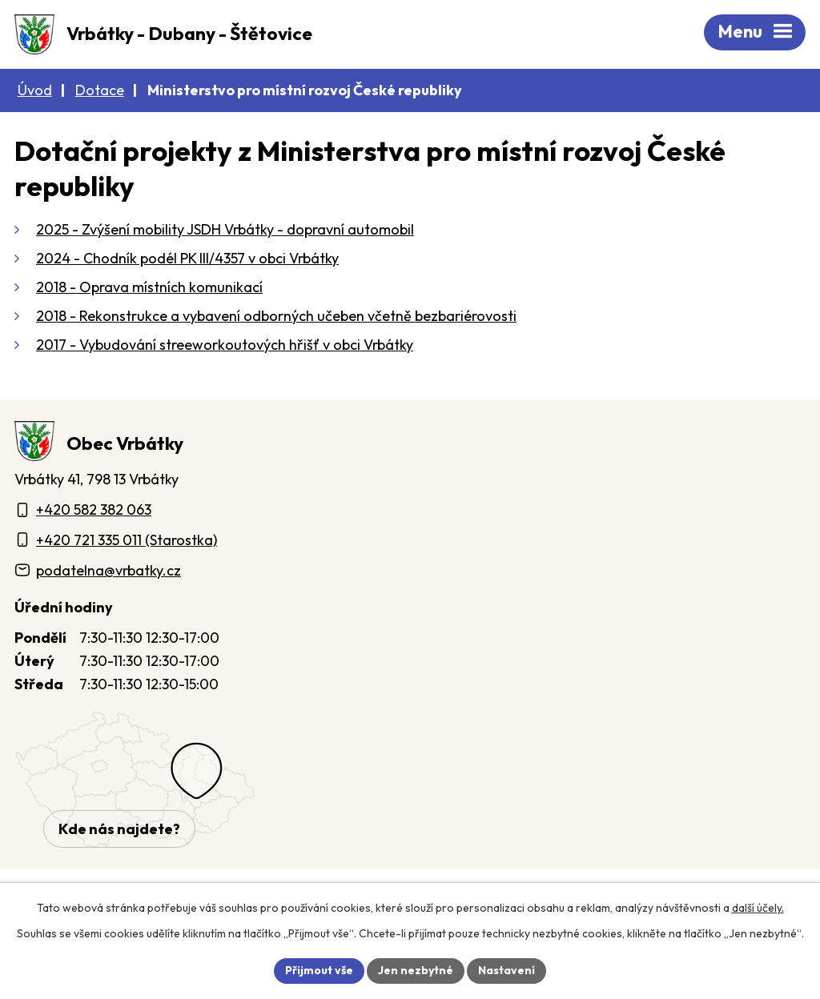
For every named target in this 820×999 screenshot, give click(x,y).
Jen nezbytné (415, 970)
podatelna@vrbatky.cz (108, 570)
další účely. (758, 908)
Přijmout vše (319, 970)
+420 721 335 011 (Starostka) (126, 540)
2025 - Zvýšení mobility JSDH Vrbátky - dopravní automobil (225, 229)
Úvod (35, 90)
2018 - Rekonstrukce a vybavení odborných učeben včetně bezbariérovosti (276, 316)
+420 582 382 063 (93, 509)
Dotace (99, 90)
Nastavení (506, 970)
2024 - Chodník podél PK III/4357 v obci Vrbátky (187, 258)
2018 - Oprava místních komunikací (149, 287)
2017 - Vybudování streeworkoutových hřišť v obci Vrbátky (224, 344)
